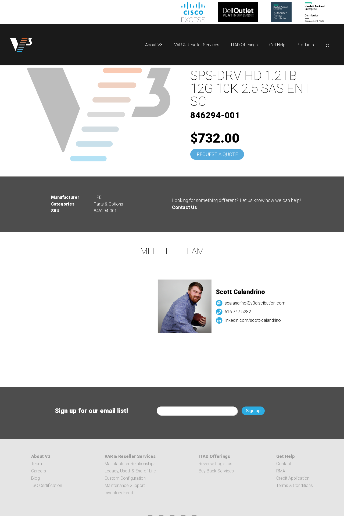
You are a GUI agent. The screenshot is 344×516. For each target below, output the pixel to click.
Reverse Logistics (215, 463)
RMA (280, 470)
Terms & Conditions (294, 485)
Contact (283, 463)
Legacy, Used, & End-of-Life (130, 470)
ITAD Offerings (244, 44)
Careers (38, 470)
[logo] (21, 44)
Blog (35, 478)
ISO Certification (46, 485)
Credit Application (292, 478)
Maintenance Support (125, 485)
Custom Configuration (125, 478)
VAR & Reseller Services (196, 44)
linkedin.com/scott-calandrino (255, 320)
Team (36, 463)
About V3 (154, 44)
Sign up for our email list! (91, 411)
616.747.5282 (240, 311)
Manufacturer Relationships (130, 463)
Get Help (277, 44)
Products (305, 44)
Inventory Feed (119, 492)
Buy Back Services (216, 470)
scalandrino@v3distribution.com (257, 303)
